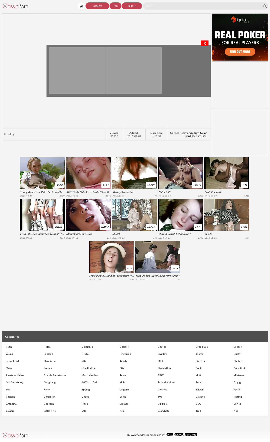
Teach (123, 361)
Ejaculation (164, 368)
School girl (12, 361)
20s (84, 361)
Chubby (238, 361)
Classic (10, 410)
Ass (122, 410)
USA (198, 403)
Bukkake (163, 403)
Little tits (50, 410)
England (48, 353)
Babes (85, 396)
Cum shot (239, 368)
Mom (9, 368)
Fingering (125, 353)
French (48, 368)
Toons (199, 382)
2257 (170, 434)
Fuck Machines (166, 382)
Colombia (87, 346)
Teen (9, 346)
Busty (237, 353)
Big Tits (200, 361)
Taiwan (200, 389)
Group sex (202, 346)
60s (8, 389)
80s (122, 368)
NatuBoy (39, 6)
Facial (237, 389)
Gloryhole (164, 410)
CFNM (237, 403)
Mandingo (50, 361)
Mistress (239, 375)
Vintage (10, 396)
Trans (123, 375)
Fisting (238, 396)
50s (160, 396)
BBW (161, 375)
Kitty (47, 389)
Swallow (162, 353)
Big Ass (124, 403)
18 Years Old (89, 382)
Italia (85, 403)
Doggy (237, 382)
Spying (86, 389)
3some (199, 353)
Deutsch (49, 403)
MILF (160, 361)
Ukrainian (49, 396)
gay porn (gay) (199, 135)
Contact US (191, 434)
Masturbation (90, 375)
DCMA (179, 434)
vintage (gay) (192, 132)
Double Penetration (55, 375)
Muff (198, 375)
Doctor (162, 346)
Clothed (162, 389)
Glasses (200, 396)
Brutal (85, 353)
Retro (47, 346)
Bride (123, 396)
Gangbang (50, 382)
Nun (236, 410)
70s (84, 410)
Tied (198, 410)
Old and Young (14, 382)
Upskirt (124, 346)
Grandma (11, 403)
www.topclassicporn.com (29, 435)
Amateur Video (15, 375)
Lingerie (125, 389)
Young (9, 353)
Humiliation (89, 368)
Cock (198, 368)
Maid (122, 382)
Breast (238, 346)
